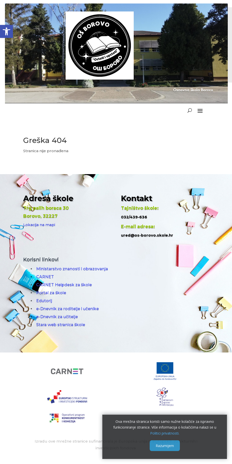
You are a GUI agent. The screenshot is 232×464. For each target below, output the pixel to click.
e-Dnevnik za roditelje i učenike (67, 308)
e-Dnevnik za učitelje (57, 316)
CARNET (45, 276)
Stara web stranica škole (60, 324)
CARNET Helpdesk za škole (64, 284)
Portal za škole (51, 292)
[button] (6, 31)
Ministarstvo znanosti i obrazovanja (72, 268)
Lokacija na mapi (39, 224)
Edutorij (44, 300)
